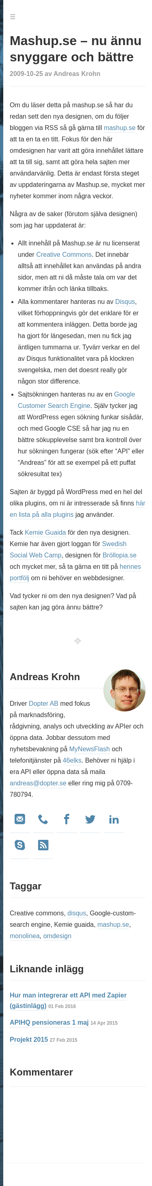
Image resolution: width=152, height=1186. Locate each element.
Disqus (125, 301)
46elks (72, 760)
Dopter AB (43, 703)
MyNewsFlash (89, 749)
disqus (76, 913)
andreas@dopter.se (38, 783)
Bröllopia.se (120, 555)
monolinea (25, 935)
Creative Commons (64, 254)
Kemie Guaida (45, 532)
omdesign (57, 935)
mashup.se (119, 127)
